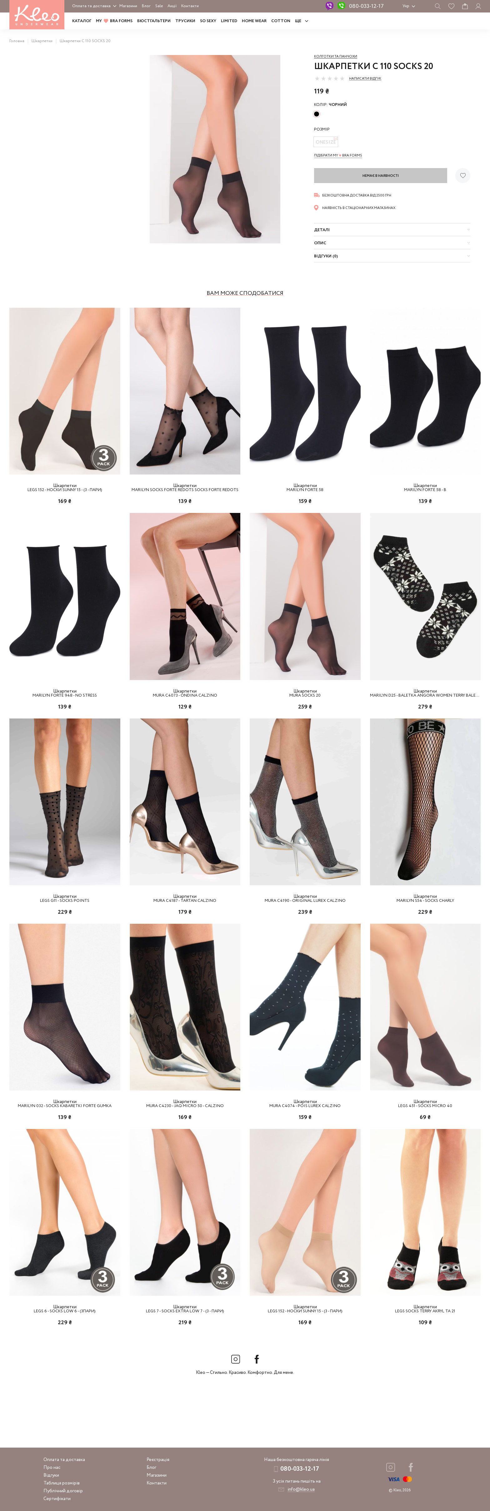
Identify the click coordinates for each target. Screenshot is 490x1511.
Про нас (51, 1467)
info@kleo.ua (301, 1489)
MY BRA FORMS (114, 21)
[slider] (329, 78)
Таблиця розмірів (61, 1483)
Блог (146, 6)
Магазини (128, 6)
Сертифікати (57, 1498)
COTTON (280, 21)
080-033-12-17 (366, 6)
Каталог (81, 21)
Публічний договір (63, 1491)
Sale (159, 6)
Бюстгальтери (154, 21)
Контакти (190, 6)
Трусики (185, 21)
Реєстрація (158, 1459)
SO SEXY (208, 21)
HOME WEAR (254, 21)
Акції (172, 6)
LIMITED (229, 21)
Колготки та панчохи (335, 56)
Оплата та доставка (91, 6)
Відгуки (51, 1475)
